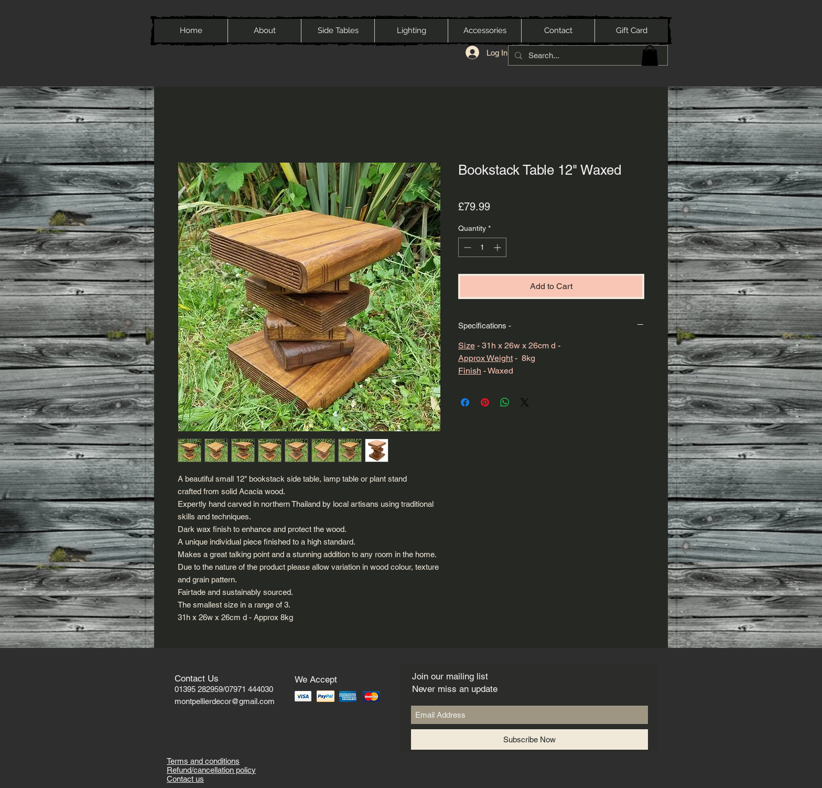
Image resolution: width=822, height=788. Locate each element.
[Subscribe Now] (529, 739)
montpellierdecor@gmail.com (225, 701)
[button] (649, 55)
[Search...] (586, 55)
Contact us (185, 778)
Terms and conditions (203, 761)
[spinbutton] (482, 247)
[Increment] (498, 247)
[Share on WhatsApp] (505, 402)
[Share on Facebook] (465, 402)
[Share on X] (524, 402)
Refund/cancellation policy (211, 769)
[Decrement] (466, 247)
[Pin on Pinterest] (485, 402)
